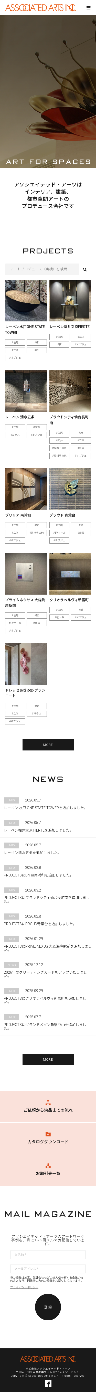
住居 (15, 342)
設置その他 (60, 448)
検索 (84, 269)
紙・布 (60, 617)
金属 (81, 448)
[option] (48, 91)
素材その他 (60, 455)
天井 (60, 440)
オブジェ (16, 357)
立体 (15, 350)
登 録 (48, 1307)
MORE (48, 745)
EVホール (60, 532)
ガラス (16, 434)
